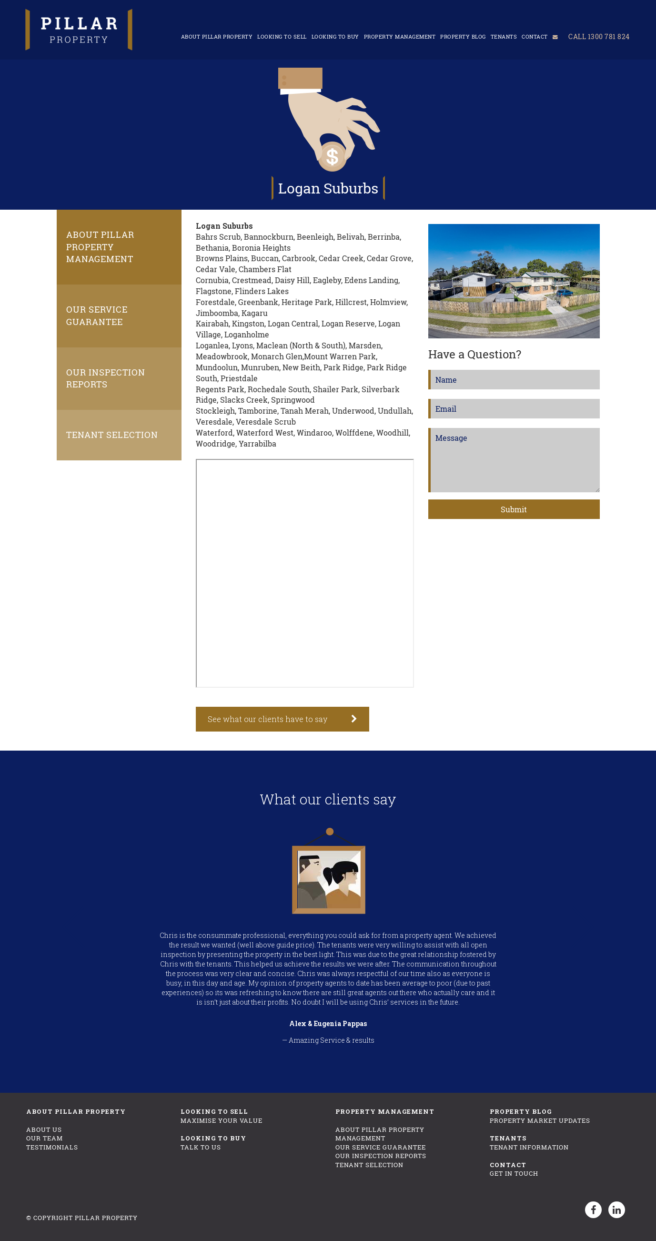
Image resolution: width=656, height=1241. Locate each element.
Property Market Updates (540, 1120)
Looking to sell (280, 35)
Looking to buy (333, 35)
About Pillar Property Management (100, 246)
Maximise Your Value (221, 1120)
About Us (44, 1129)
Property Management (398, 35)
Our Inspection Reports (105, 378)
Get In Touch (514, 1173)
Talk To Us (201, 1147)
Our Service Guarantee (97, 315)
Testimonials (52, 1147)
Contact (533, 35)
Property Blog (461, 35)
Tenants (501, 35)
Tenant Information (529, 1147)
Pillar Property (106, 1217)
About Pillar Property (215, 35)
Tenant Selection (112, 434)
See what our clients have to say (267, 719)
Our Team (44, 1138)
